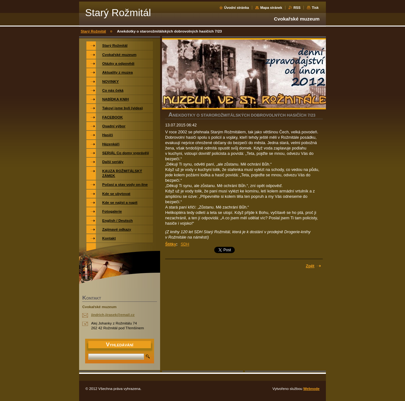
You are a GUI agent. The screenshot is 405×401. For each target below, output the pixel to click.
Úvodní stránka (236, 7)
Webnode (311, 389)
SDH (185, 244)
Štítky (170, 244)
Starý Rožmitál (93, 31)
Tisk (315, 7)
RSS (296, 7)
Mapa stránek (271, 7)
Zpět (310, 266)
